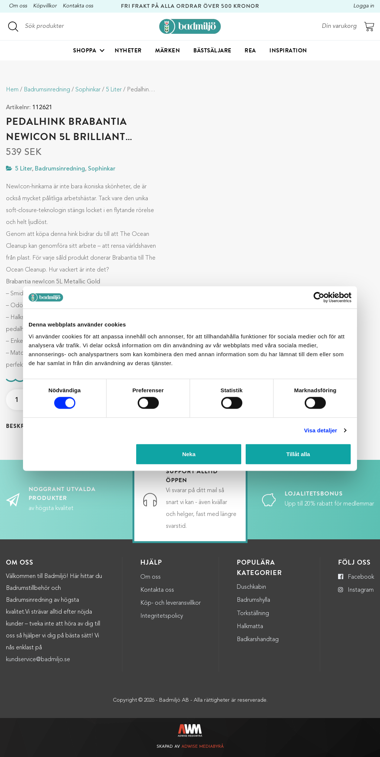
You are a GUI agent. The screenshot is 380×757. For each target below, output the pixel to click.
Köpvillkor (45, 6)
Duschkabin (251, 587)
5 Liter (114, 90)
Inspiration (288, 50)
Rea (250, 50)
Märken (167, 50)
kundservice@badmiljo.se (38, 660)
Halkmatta (250, 627)
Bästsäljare (212, 50)
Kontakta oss (78, 6)
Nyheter (128, 50)
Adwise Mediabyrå (202, 747)
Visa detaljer (320, 430)
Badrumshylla (253, 600)
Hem (12, 90)
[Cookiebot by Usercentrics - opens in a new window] (318, 297)
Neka (189, 454)
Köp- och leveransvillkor (170, 603)
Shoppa (84, 50)
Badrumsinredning (47, 90)
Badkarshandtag (258, 640)
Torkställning (253, 614)
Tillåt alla (298, 454)
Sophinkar (88, 90)
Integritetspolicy (161, 616)
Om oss (18, 6)
